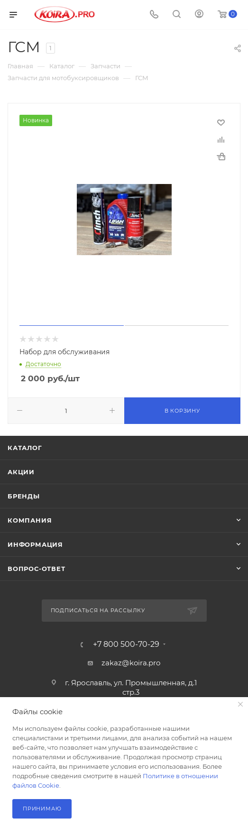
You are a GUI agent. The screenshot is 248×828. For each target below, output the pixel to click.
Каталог (25, 447)
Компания (30, 520)
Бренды (24, 496)
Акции (21, 472)
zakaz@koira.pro (130, 662)
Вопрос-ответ (36, 568)
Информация (35, 544)
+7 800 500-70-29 (126, 644)
